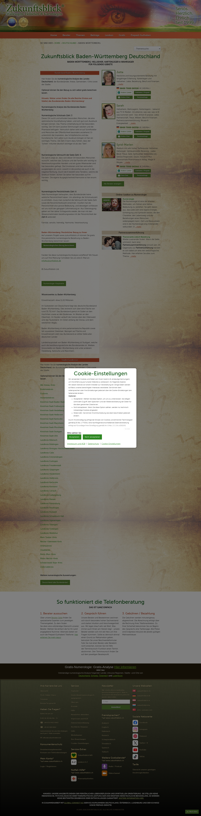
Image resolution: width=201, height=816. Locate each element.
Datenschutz (93, 444)
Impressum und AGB (76, 444)
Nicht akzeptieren (92, 437)
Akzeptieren (74, 437)
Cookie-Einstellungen (111, 444)
